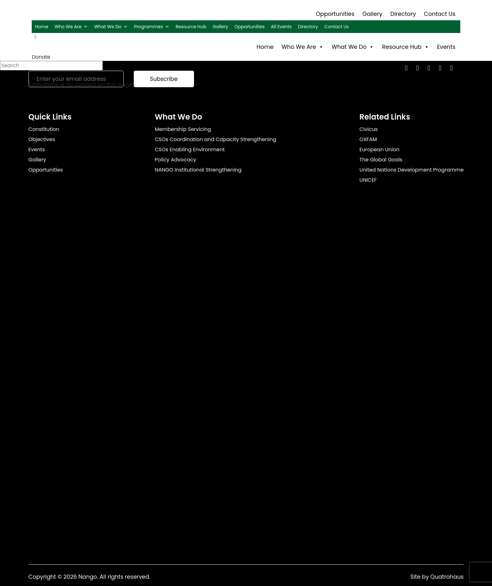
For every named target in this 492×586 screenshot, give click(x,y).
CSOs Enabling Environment (190, 149)
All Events (281, 26)
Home (41, 26)
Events (446, 47)
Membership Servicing (183, 129)
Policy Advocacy (175, 159)
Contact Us (440, 14)
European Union (379, 149)
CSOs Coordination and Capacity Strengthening (215, 139)
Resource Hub (191, 26)
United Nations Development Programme (411, 169)
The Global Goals (380, 159)
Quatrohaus (447, 577)
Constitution (44, 129)
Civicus (368, 129)
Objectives (42, 139)
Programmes (151, 26)
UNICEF (368, 180)
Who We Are (71, 26)
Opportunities (335, 14)
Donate (41, 57)
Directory (403, 14)
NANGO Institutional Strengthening (198, 169)
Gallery (372, 14)
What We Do (111, 26)
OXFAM (368, 139)
